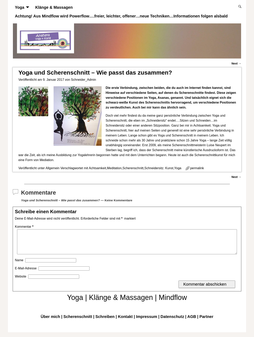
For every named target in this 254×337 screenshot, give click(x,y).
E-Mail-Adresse (26, 273)
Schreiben (105, 321)
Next (236, 63)
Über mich (50, 321)
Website (20, 281)
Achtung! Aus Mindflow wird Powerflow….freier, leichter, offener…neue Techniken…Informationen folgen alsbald (121, 16)
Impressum (146, 321)
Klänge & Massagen (54, 7)
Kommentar (24, 226)
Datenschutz (172, 321)
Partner (206, 321)
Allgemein (52, 168)
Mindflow (173, 302)
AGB (191, 321)
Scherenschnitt (132, 168)
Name (19, 265)
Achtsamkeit (97, 168)
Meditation (114, 168)
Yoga (19, 7)
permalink (197, 168)
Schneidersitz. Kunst (158, 168)
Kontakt (125, 321)
